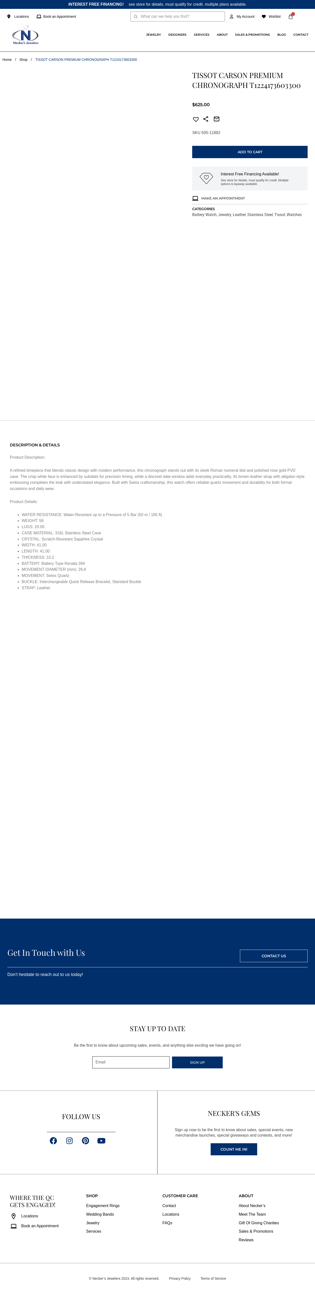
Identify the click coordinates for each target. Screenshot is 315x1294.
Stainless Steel (260, 214)
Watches (294, 214)
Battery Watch (204, 214)
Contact (300, 34)
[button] (194, 120)
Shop (23, 60)
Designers (177, 34)
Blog (281, 34)
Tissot (279, 214)
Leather (239, 214)
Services (201, 34)
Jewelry (153, 34)
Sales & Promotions (252, 34)
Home (7, 60)
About (222, 34)
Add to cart (250, 152)
